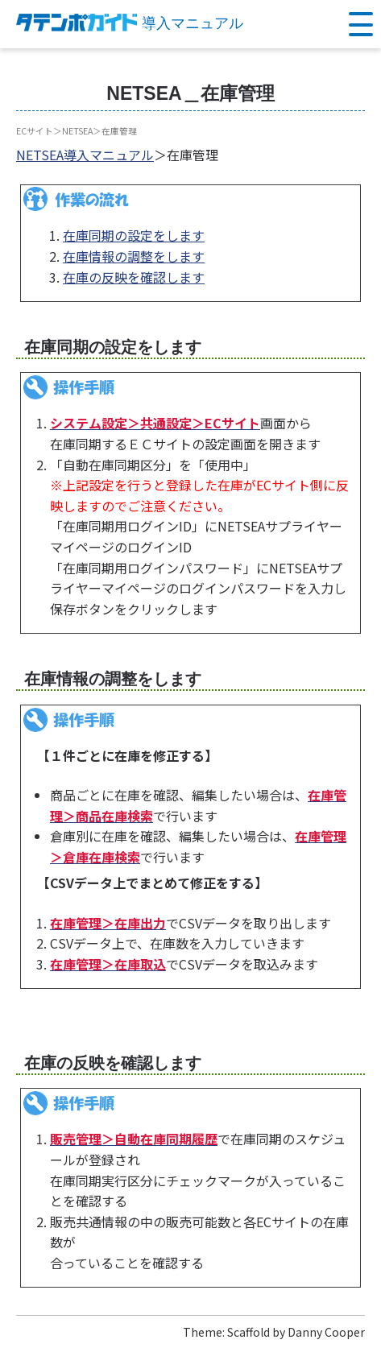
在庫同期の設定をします (134, 235)
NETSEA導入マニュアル (85, 154)
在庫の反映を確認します (134, 277)
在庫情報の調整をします (134, 256)
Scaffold (248, 1332)
